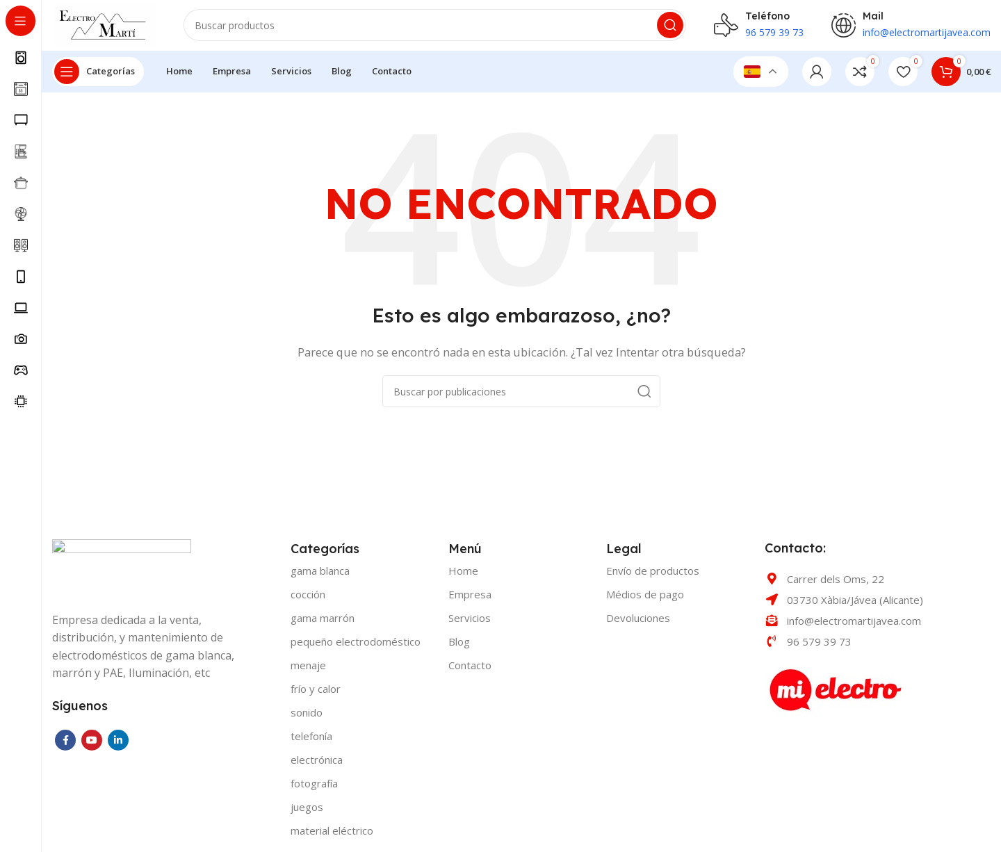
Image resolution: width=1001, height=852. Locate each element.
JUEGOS (307, 812)
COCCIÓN (308, 600)
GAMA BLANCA (320, 576)
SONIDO (307, 718)
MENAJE (308, 671)
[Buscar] (441, 28)
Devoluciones (638, 623)
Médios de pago (645, 600)
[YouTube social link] (91, 745)
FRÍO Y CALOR (316, 694)
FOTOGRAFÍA (314, 789)
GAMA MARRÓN (323, 623)
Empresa (469, 600)
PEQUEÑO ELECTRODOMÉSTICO (356, 647)
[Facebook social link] (65, 745)
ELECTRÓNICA (317, 765)
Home (463, 576)
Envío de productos (652, 576)
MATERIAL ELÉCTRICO (332, 836)
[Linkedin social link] (118, 745)
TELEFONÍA (311, 741)
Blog (459, 647)
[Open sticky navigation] (98, 76)
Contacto (469, 671)
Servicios (469, 623)
